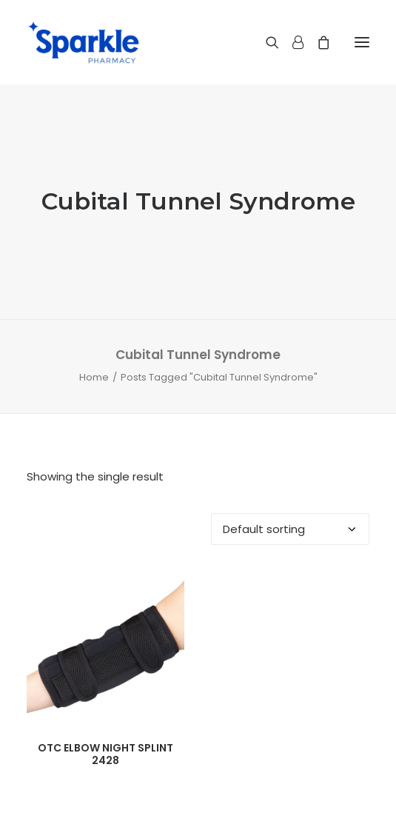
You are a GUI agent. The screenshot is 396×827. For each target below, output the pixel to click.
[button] (362, 42)
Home (94, 377)
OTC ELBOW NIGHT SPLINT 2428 (105, 754)
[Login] (291, 42)
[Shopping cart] (316, 42)
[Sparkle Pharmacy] (83, 42)
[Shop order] (290, 529)
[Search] (265, 42)
